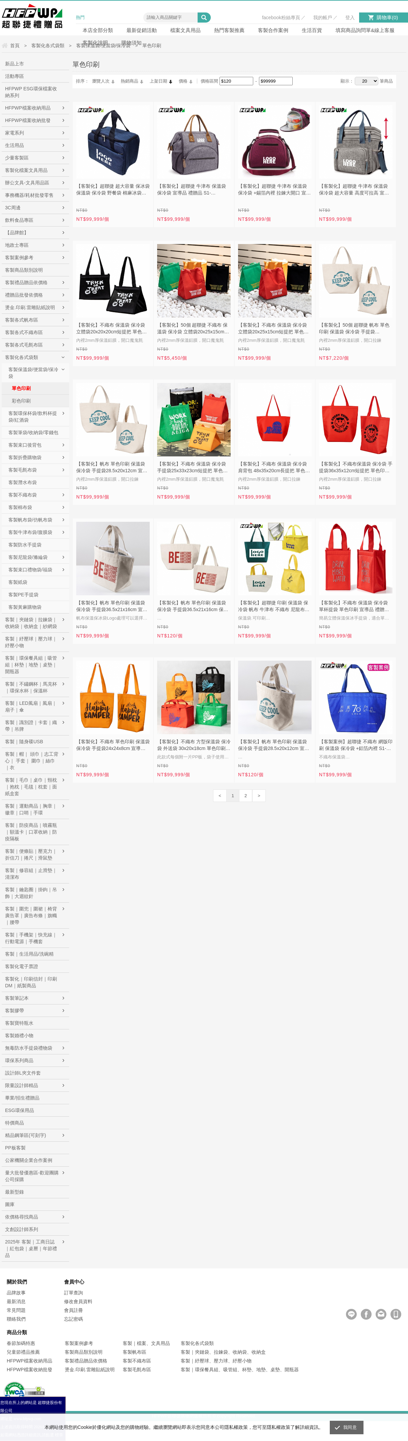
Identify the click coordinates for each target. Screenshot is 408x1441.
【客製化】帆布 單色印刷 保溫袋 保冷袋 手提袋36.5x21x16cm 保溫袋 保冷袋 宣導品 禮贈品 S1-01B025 (192, 606)
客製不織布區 (137, 1360)
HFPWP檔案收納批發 (28, 120)
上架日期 (158, 81)
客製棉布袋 (20, 507)
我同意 (350, 1427)
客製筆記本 (17, 998)
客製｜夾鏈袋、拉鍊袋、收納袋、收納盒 (223, 1352)
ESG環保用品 (19, 1110)
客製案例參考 (19, 257)
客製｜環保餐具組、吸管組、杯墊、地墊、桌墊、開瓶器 (240, 1369)
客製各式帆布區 (21, 320)
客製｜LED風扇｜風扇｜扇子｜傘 (31, 706)
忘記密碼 (73, 1319)
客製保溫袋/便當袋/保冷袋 (33, 373)
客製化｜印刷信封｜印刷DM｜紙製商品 (31, 982)
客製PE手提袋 (23, 594)
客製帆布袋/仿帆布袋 (30, 519)
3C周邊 (13, 207)
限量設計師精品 (21, 1085)
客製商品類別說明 (24, 270)
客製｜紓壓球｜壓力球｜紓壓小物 (31, 642)
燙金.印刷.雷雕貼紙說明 (30, 307)
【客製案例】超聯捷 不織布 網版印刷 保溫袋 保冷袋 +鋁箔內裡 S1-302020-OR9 (355, 745)
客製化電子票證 (21, 966)
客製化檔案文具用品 (26, 170)
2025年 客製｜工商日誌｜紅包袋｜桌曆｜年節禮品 (31, 1248)
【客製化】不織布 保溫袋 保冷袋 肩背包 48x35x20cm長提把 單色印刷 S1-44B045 (274, 468)
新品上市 (14, 63)
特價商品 (14, 1122)
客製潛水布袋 (22, 482)
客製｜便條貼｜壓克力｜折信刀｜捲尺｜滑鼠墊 (31, 854)
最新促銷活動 (141, 30)
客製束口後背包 (24, 445)
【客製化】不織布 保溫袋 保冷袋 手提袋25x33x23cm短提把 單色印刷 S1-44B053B (192, 468)
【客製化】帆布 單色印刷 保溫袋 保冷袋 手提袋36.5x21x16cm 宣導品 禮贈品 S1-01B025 (111, 606)
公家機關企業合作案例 (28, 1160)
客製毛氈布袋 (22, 470)
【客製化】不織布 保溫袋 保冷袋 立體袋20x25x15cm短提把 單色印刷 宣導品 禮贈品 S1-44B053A (273, 329)
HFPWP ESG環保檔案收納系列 (31, 92)
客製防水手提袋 (24, 544)
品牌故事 (16, 1292)
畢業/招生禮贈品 (22, 1098)
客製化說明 (95, 43)
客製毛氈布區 (137, 1369)
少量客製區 (17, 157)
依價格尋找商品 (21, 1217)
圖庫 (9, 1204)
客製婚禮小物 (19, 1035)
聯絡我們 (16, 1319)
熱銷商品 (129, 81)
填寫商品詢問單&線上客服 (365, 30)
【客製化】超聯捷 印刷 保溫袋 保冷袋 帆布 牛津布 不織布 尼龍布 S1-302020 (273, 606)
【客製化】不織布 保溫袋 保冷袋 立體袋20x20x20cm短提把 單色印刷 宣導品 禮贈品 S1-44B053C (111, 329)
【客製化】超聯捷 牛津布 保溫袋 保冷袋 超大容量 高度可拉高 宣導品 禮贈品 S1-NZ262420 (354, 190)
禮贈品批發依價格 (24, 295)
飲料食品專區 (19, 220)
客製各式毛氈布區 (24, 345)
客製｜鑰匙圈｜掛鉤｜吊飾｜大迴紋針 (31, 893)
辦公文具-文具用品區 (27, 182)
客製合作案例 (273, 30)
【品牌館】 (17, 232)
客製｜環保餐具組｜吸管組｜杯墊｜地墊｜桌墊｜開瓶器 (31, 664)
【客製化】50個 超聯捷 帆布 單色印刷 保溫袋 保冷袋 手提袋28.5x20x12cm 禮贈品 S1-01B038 (354, 329)
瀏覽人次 (101, 81)
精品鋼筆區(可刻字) (25, 1135)
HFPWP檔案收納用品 (28, 108)
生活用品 (14, 145)
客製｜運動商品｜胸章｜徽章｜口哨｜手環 (31, 809)
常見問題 (16, 1310)
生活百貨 (312, 30)
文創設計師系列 (21, 1229)
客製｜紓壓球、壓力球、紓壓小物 (216, 1360)
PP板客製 (15, 1147)
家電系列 (14, 133)
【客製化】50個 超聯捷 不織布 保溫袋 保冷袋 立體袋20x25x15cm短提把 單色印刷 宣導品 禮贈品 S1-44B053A (193, 329)
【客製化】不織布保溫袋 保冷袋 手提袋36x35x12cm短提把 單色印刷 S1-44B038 (355, 468)
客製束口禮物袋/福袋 (30, 569)
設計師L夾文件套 (23, 1073)
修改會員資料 (78, 1301)
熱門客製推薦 (229, 30)
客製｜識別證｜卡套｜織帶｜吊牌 (31, 726)
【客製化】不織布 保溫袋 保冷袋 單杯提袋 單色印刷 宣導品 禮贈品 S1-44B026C (354, 606)
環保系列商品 (19, 1060)
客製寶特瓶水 (19, 1023)
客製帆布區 (134, 1352)
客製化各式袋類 (21, 357)
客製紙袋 (17, 582)
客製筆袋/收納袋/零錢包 (33, 432)
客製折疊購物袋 (24, 457)
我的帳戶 (322, 17)
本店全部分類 (98, 30)
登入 (350, 17)
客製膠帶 (14, 1010)
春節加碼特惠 (21, 1343)
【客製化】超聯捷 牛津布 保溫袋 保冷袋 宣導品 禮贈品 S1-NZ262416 (191, 190)
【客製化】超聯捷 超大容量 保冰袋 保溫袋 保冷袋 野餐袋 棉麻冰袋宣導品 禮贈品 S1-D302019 (113, 190)
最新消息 (16, 1301)
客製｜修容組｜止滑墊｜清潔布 (31, 874)
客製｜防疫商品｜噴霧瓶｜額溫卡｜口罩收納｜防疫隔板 (31, 831)
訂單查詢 (73, 1292)
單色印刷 (21, 388)
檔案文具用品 (185, 30)
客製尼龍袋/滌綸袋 (28, 557)
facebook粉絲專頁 (281, 17)
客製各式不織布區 (24, 332)
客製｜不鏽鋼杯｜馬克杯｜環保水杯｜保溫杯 (31, 687)
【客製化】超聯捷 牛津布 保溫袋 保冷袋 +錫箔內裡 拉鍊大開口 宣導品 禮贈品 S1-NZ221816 (274, 190)
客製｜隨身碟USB (24, 741)
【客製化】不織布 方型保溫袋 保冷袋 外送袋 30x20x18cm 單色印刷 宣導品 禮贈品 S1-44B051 (194, 745)
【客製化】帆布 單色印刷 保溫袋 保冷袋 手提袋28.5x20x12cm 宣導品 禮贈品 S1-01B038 (111, 468)
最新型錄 (14, 1192)
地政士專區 (17, 245)
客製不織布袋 (22, 495)
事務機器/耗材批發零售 (29, 195)
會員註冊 (73, 1310)
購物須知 (131, 43)
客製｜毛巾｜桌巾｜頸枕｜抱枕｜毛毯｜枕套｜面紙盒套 (31, 786)
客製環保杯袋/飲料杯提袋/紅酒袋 (32, 417)
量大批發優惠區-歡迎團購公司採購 (32, 1176)
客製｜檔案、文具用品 (146, 1343)
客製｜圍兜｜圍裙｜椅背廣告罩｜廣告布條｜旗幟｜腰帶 (31, 915)
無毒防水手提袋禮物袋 (28, 1048)
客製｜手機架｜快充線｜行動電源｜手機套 (31, 938)
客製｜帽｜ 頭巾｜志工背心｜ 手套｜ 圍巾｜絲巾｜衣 (31, 760)
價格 (183, 81)
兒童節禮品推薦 (23, 1352)
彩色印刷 (21, 400)
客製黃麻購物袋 (24, 607)
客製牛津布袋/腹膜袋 (30, 532)
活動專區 (14, 76)
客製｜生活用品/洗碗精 (29, 954)
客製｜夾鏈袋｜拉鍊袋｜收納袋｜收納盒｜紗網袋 (31, 623)
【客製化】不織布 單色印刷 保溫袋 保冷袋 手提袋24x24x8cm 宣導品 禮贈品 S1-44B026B (113, 745)
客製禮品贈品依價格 (26, 282)
